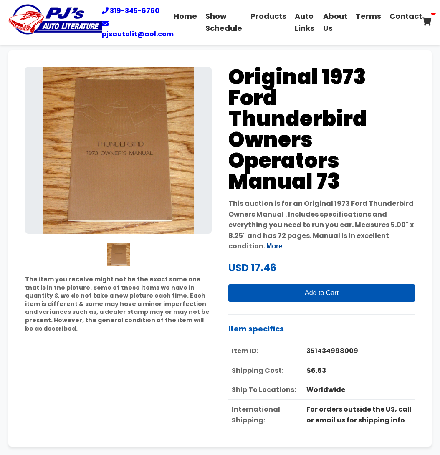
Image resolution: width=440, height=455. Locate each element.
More (274, 246)
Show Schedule (223, 22)
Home (185, 16)
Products (268, 16)
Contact (405, 16)
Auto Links (304, 22)
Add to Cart (322, 292)
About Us (335, 22)
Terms (368, 16)
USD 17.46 (252, 268)
